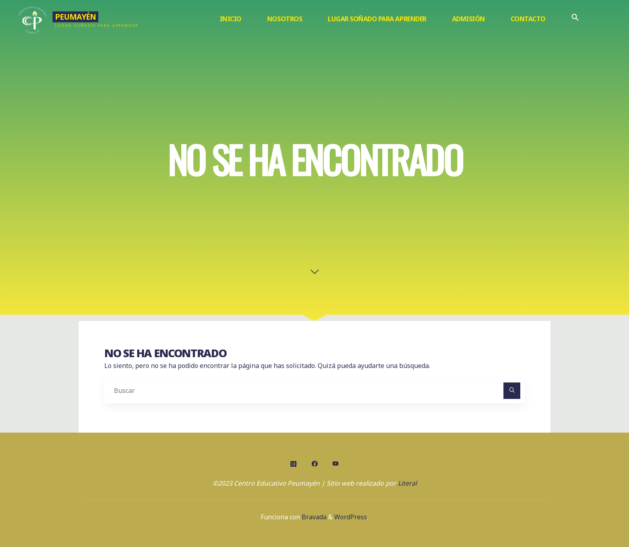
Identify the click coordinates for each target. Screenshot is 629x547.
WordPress (350, 516)
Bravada (313, 516)
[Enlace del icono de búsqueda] (575, 19)
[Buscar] (511, 390)
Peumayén (75, 16)
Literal (407, 483)
